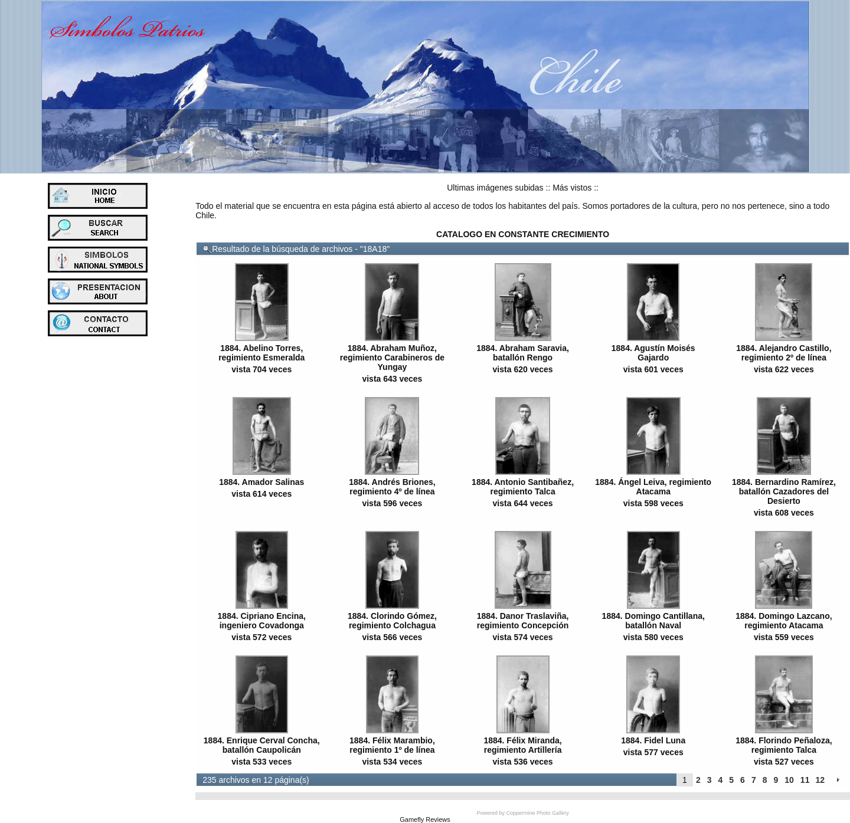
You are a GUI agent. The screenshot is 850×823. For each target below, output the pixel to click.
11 (805, 780)
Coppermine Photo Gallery (537, 813)
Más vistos (571, 187)
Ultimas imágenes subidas (495, 187)
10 (789, 780)
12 (820, 780)
